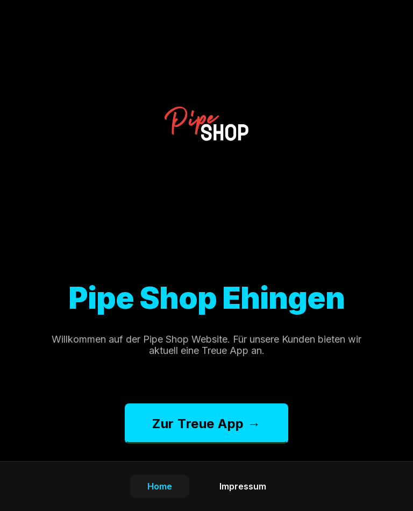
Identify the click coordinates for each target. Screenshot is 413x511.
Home (159, 486)
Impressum (242, 486)
